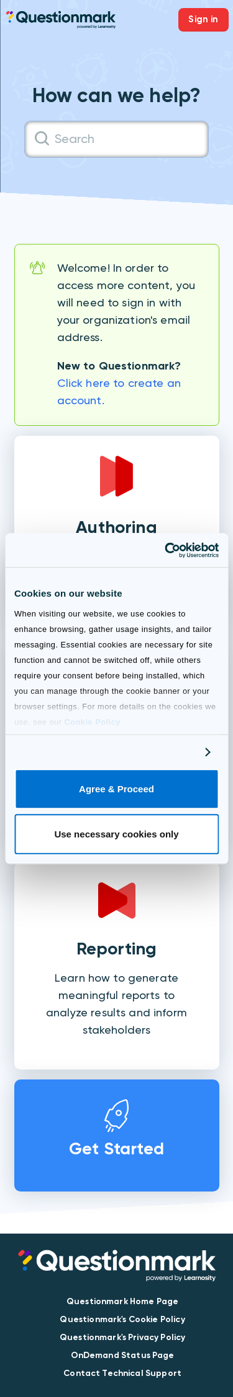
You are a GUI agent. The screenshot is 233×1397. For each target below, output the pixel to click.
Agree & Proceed (116, 789)
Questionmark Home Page (122, 1301)
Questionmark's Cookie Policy (122, 1319)
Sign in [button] (203, 19)
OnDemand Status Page (123, 1355)
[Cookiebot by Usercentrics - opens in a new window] (166, 550)
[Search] (116, 139)
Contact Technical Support (122, 1373)
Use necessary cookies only (116, 834)
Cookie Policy (92, 722)
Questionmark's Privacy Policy (122, 1337)
